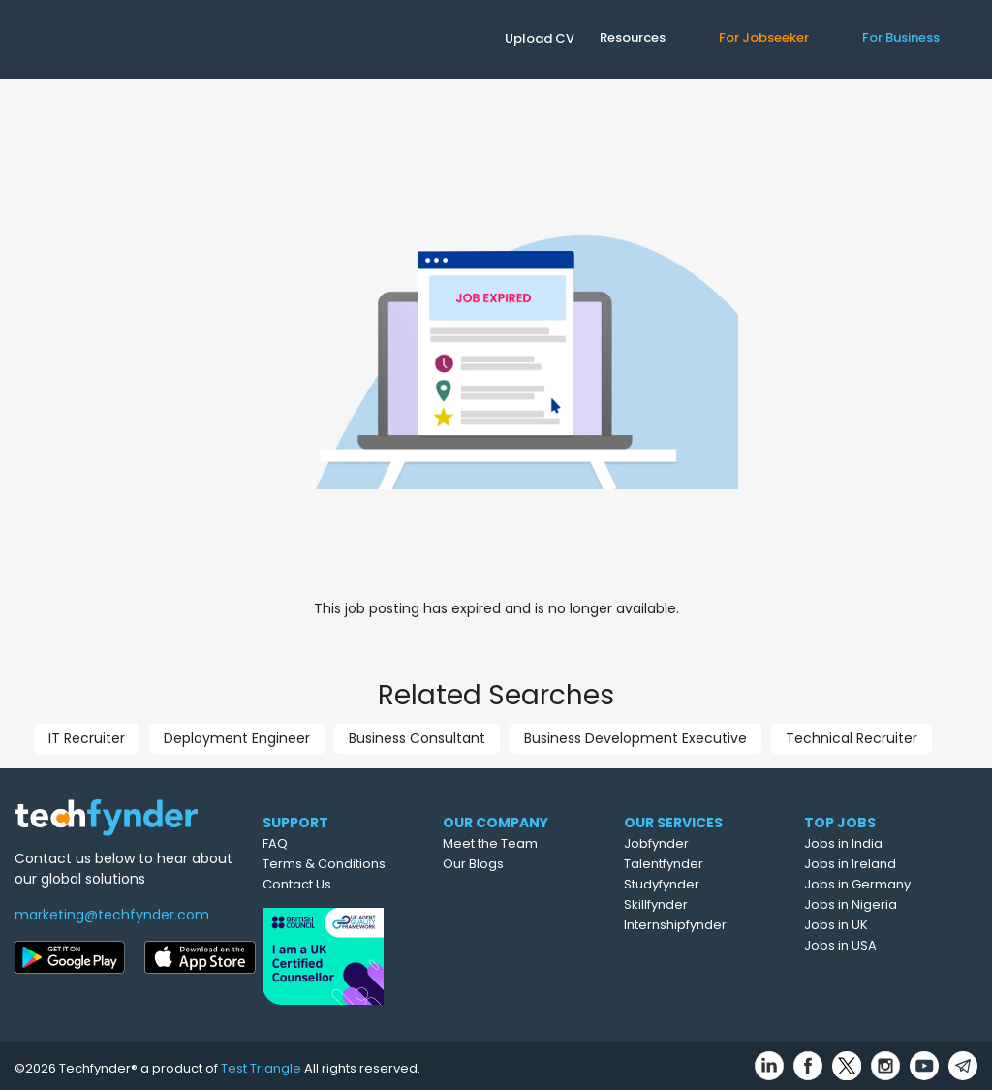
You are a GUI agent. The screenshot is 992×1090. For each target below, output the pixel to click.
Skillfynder (691, 904)
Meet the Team (524, 843)
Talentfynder (698, 864)
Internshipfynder (710, 925)
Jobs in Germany (891, 884)
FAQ (300, 843)
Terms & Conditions (349, 864)
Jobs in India (877, 843)
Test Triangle (261, 1062)
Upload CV (539, 38)
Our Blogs (507, 864)
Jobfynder (691, 843)
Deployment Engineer (237, 738)
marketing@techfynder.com (112, 914)
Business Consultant (417, 738)
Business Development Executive (635, 738)
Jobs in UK (870, 925)
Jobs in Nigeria (884, 904)
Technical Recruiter (851, 738)
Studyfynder (696, 884)
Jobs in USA (874, 945)
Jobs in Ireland (884, 864)
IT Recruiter (86, 738)
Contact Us (322, 884)
